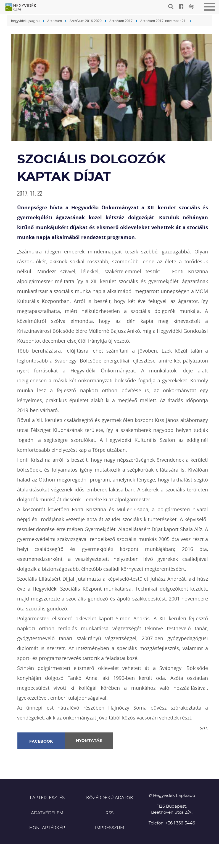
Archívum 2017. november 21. (163, 20)
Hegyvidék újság (23, 7)
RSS (109, 813)
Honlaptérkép (47, 828)
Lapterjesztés (47, 798)
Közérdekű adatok (109, 798)
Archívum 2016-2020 (86, 20)
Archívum (54, 20)
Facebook (41, 741)
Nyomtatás (89, 741)
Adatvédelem (47, 813)
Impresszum (109, 828)
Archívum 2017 (121, 20)
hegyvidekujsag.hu (25, 20)
